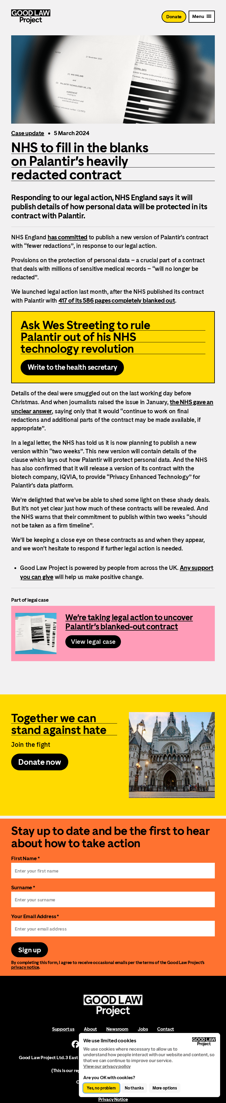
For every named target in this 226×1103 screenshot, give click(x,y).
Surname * (23, 888)
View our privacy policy (107, 1066)
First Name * (25, 859)
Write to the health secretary (72, 368)
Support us (63, 1030)
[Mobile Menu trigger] (202, 17)
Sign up (29, 950)
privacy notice (25, 968)
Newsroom (117, 1030)
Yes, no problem (101, 1088)
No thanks (134, 1088)
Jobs (143, 1030)
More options (164, 1088)
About (90, 1030)
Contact (165, 1030)
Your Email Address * (35, 917)
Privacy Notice (113, 1100)
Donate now (40, 762)
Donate (174, 17)
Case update (27, 133)
